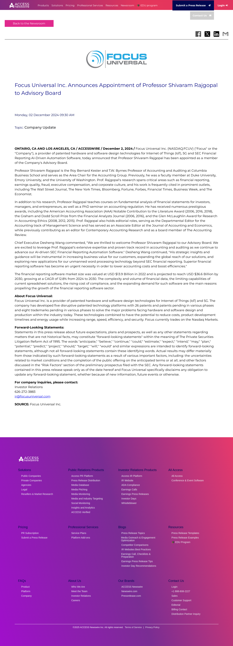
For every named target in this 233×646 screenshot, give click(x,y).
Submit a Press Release (193, 5)
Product (25, 586)
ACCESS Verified (80, 512)
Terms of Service (133, 627)
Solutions (57, 5)
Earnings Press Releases (135, 494)
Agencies (26, 485)
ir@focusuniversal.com (32, 396)
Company (26, 595)
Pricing (70, 5)
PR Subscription (30, 533)
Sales (175, 595)
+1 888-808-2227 (181, 591)
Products (43, 5)
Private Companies (31, 480)
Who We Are (78, 586)
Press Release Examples (185, 537)
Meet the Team (79, 591)
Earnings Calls (129, 489)
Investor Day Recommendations (138, 565)
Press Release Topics (133, 533)
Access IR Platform (131, 476)
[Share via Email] (225, 34)
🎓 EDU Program (181, 542)
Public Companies (31, 476)
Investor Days (128, 498)
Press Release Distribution (85, 480)
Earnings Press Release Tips (137, 561)
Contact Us (202, 15)
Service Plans (78, 533)
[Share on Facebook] (198, 34)
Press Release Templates (185, 533)
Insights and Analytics (83, 507)
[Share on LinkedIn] (216, 34)
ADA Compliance (130, 485)
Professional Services (90, 5)
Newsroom (127, 5)
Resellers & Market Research (37, 494)
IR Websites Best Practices (136, 549)
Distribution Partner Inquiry (186, 614)
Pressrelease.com (131, 595)
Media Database (80, 485)
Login (223, 5)
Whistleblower (129, 503)
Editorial (176, 604)
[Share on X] (207, 34)
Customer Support (181, 600)
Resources (112, 5)
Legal (24, 489)
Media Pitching (79, 489)
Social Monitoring (80, 503)
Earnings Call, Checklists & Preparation (136, 555)
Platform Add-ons (80, 537)
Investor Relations (81, 595)
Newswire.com (129, 591)
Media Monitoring (80, 494)
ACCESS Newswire (132, 586)
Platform (25, 591)
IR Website (127, 480)
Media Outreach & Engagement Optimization (138, 539)
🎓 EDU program (147, 5)
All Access (177, 476)
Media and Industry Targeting (87, 498)
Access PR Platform (82, 476)
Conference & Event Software (188, 480)
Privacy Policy (152, 627)
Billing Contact (179, 609)
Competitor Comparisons (135, 545)
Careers (75, 600)
